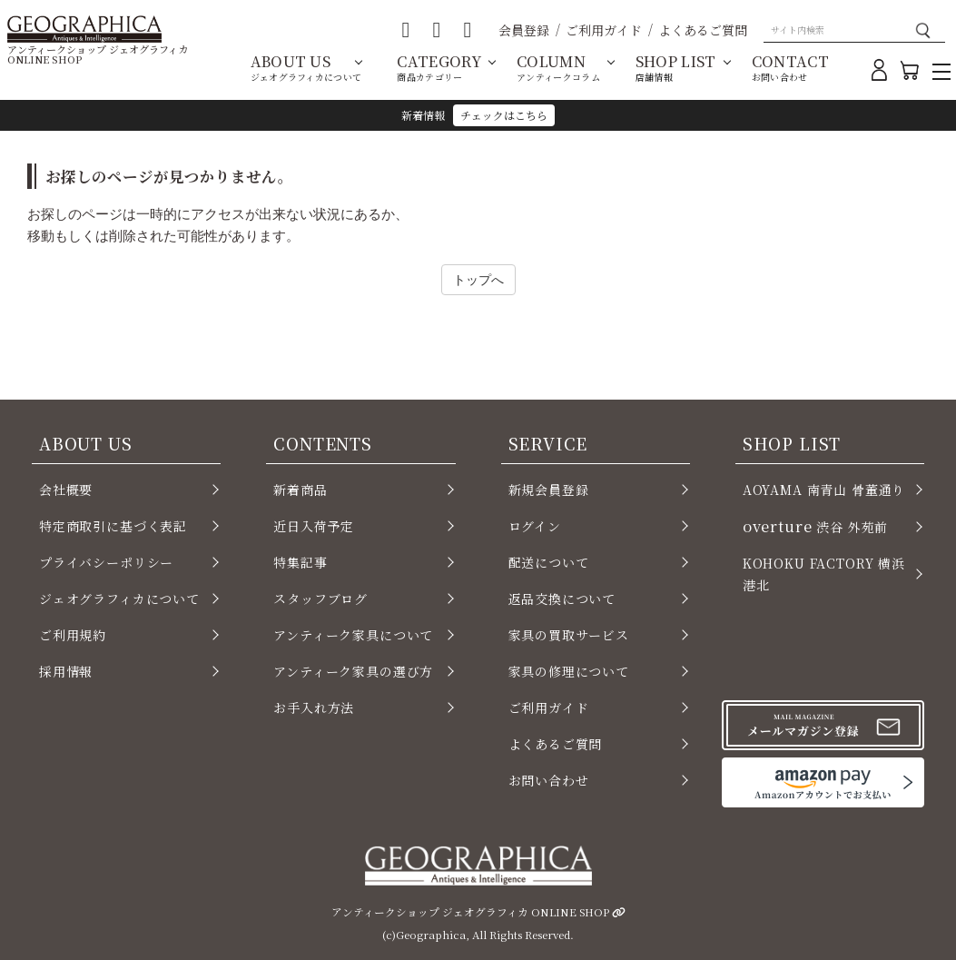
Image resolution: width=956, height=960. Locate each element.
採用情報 (66, 671)
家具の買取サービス (568, 635)
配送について (548, 562)
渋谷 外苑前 (815, 526)
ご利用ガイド (604, 30)
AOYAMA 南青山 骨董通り (824, 489)
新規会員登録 (548, 489)
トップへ (478, 279)
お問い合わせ (548, 780)
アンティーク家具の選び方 (353, 671)
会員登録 (523, 30)
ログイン (534, 526)
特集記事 (300, 562)
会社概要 (66, 489)
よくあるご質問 (702, 30)
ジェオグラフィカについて (119, 598)
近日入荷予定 (313, 526)
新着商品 (300, 489)
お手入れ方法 (313, 707)
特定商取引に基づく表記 (113, 526)
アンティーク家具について (353, 635)
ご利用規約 (72, 635)
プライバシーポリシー (106, 562)
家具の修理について (568, 671)
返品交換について (562, 598)
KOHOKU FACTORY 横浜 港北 (824, 574)
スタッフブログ (320, 598)
